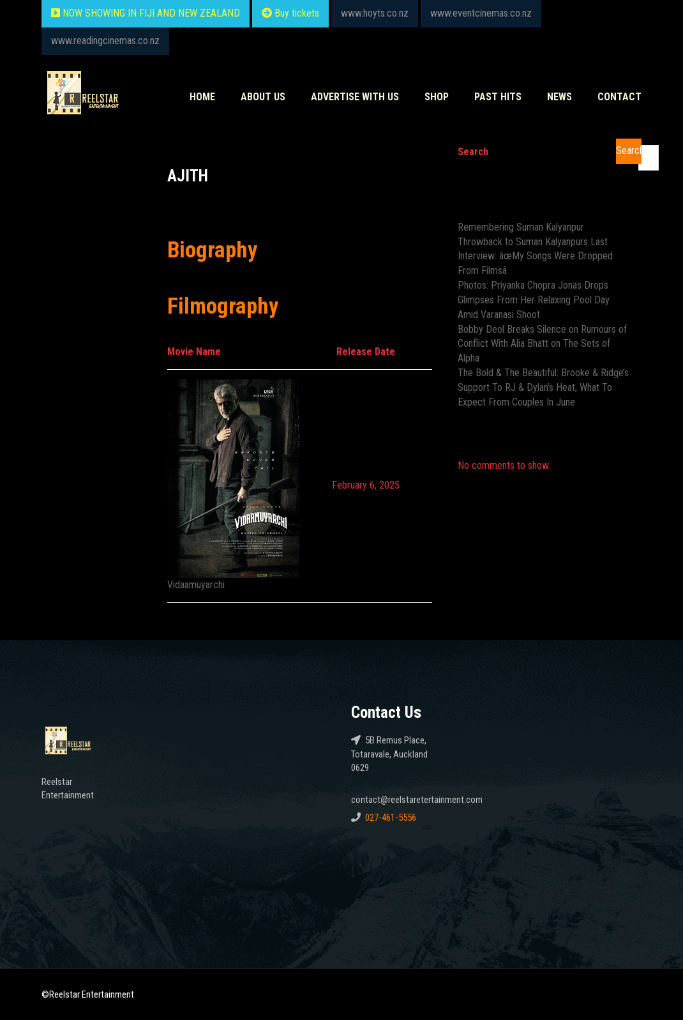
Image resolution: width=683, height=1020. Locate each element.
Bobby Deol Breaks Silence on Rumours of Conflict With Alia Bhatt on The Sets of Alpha (542, 344)
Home (202, 97)
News (559, 97)
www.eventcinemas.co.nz (481, 13)
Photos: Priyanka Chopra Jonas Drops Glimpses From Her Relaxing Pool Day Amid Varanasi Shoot (534, 300)
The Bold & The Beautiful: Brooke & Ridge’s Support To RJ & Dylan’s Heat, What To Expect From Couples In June (543, 387)
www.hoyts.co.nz (375, 13)
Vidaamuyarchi (196, 585)
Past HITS (498, 97)
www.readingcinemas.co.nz (105, 40)
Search (473, 152)
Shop (436, 97)
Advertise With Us (355, 97)
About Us (263, 97)
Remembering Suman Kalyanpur (521, 227)
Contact (619, 97)
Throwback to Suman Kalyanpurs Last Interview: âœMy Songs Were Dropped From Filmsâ (535, 256)
